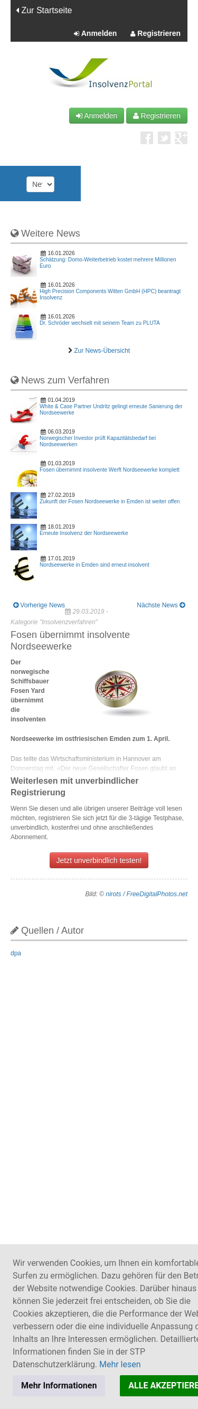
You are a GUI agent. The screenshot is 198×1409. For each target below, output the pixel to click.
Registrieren (155, 34)
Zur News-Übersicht (102, 350)
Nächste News (161, 605)
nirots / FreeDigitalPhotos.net (146, 894)
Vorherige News (39, 605)
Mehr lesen (120, 1364)
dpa (16, 953)
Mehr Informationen (59, 1385)
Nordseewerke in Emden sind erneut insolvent (94, 565)
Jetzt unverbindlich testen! (99, 860)
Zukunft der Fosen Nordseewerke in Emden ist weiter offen (110, 501)
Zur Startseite (44, 10)
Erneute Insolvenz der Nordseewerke (84, 533)
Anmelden (95, 34)
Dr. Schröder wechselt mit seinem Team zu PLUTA (100, 323)
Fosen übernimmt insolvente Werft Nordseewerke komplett (110, 470)
